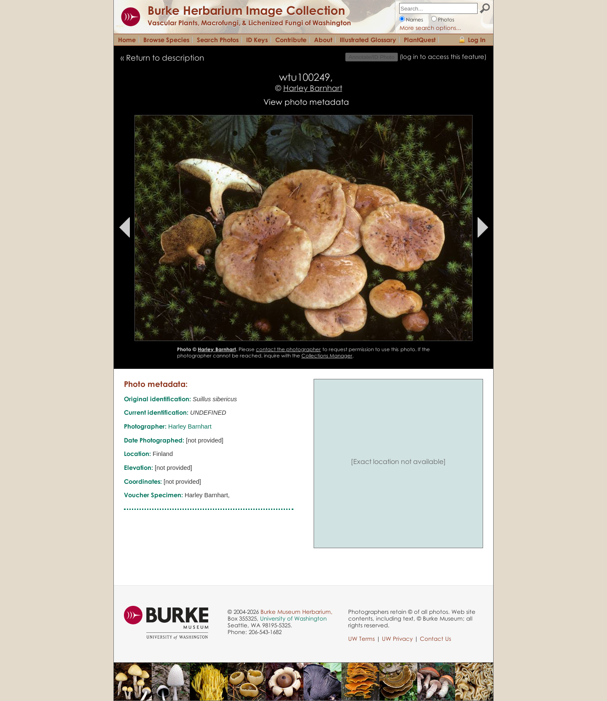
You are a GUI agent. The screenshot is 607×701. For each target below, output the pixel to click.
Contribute (290, 39)
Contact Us (435, 638)
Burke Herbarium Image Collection (246, 10)
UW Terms (361, 638)
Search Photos (218, 39)
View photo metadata (306, 102)
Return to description (165, 57)
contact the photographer (288, 349)
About (323, 39)
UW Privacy (397, 638)
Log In (477, 39)
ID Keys (257, 39)
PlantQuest (419, 39)
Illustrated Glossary (368, 39)
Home (127, 39)
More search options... (430, 27)
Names (414, 19)
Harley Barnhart (312, 88)
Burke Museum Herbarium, (297, 611)
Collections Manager (326, 355)
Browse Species (166, 39)
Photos (446, 19)
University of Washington (293, 618)
